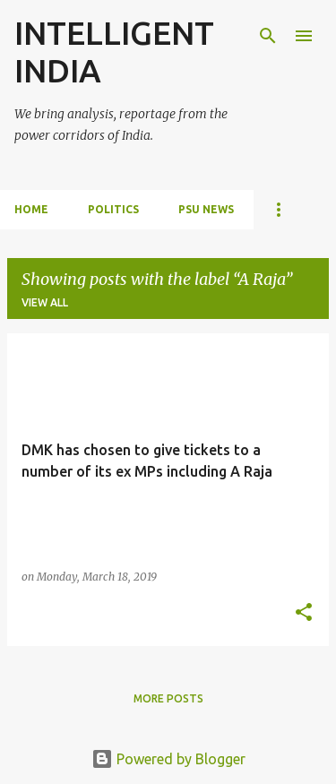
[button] (303, 613)
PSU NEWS (206, 209)
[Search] (268, 35)
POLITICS (113, 209)
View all (45, 302)
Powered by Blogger (168, 759)
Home (31, 209)
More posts (168, 698)
